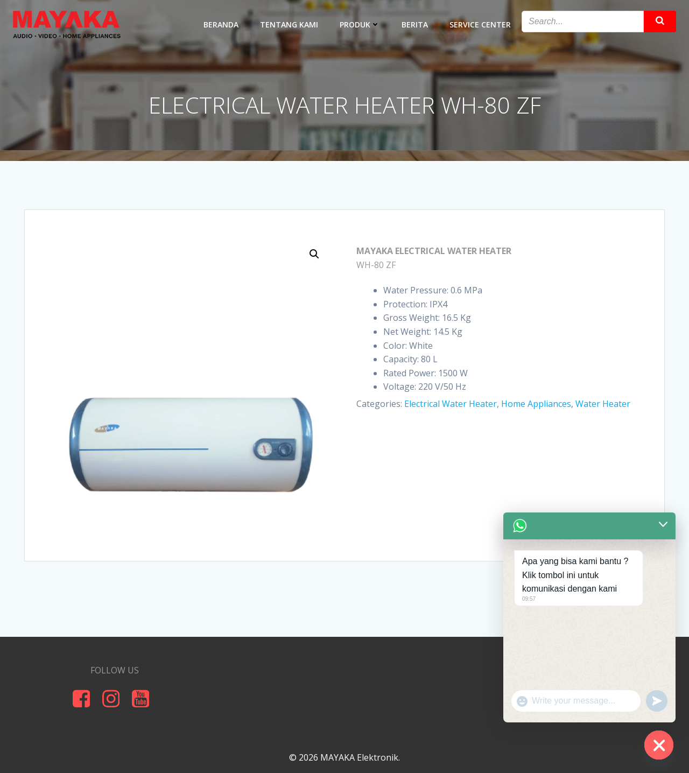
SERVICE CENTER (480, 24)
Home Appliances (536, 404)
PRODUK (360, 24)
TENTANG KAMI (289, 24)
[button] (314, 254)
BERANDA (220, 24)
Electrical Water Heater (450, 404)
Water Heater (602, 404)
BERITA (415, 24)
